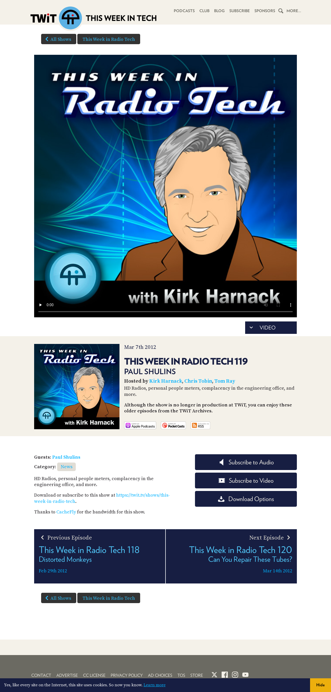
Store (196, 675)
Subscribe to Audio (246, 462)
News (66, 467)
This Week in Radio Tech (108, 39)
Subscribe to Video (246, 480)
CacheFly (66, 512)
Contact (41, 675)
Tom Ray (224, 381)
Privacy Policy (127, 675)
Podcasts (184, 11)
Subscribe (239, 11)
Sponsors (264, 11)
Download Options (246, 499)
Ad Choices (160, 675)
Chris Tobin (198, 381)
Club (204, 11)
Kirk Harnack (165, 381)
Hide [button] (320, 684)
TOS (181, 675)
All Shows (57, 39)
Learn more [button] (155, 685)
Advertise (67, 675)
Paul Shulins (66, 457)
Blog (219, 11)
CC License (94, 675)
